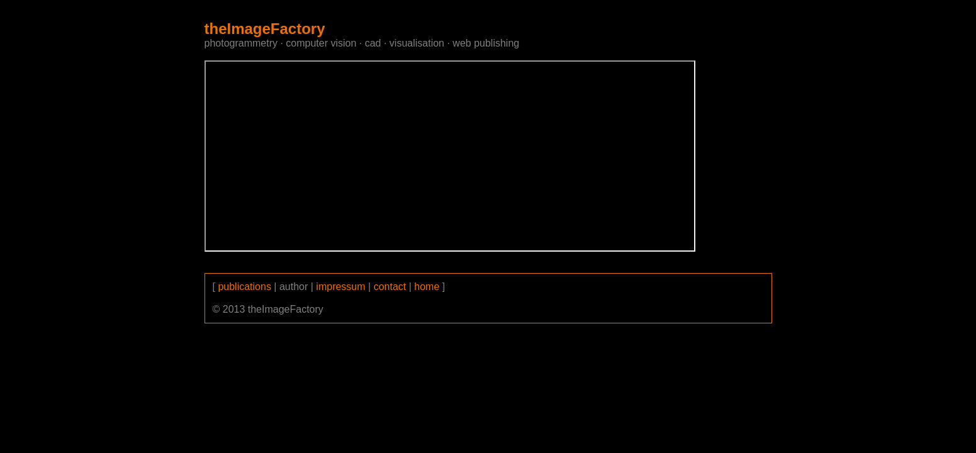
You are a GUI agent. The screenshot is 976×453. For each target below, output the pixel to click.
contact (390, 286)
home (426, 286)
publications (244, 286)
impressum (340, 286)
